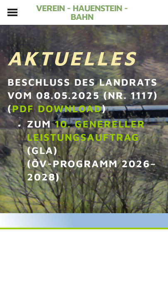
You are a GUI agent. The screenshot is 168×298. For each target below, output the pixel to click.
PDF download (57, 108)
